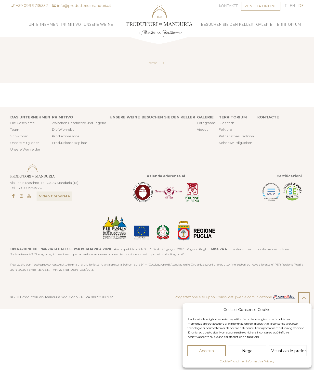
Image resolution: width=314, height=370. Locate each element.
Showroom (19, 136)
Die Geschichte (22, 123)
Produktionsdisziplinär (69, 143)
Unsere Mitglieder (24, 143)
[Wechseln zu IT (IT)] (285, 5)
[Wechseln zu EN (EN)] (292, 5)
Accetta (206, 350)
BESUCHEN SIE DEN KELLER (168, 117)
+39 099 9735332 (32, 5)
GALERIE (205, 117)
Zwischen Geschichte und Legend (79, 123)
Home (151, 63)
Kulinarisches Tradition (236, 136)
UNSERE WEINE (125, 117)
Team (14, 129)
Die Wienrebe (63, 129)
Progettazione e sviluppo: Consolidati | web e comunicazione (235, 297)
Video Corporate (54, 196)
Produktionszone (65, 136)
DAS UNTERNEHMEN (30, 117)
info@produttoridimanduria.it (84, 5)
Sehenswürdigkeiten (235, 143)
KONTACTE (268, 117)
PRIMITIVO (62, 117)
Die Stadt (226, 123)
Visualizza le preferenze (289, 350)
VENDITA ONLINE (261, 6)
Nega (247, 350)
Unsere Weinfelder (25, 149)
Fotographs (206, 123)
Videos (202, 129)
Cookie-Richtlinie (232, 361)
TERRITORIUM (233, 117)
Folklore (225, 129)
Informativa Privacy (260, 361)
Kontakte (228, 6)
